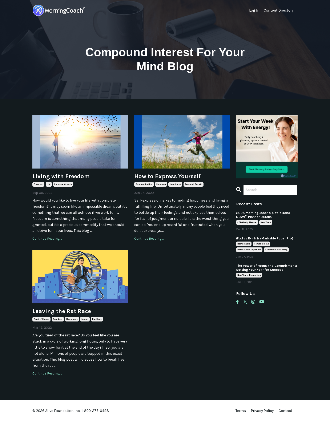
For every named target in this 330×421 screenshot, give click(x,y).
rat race (97, 319)
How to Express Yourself (167, 176)
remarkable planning (276, 249)
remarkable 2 (261, 244)
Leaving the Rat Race (61, 311)
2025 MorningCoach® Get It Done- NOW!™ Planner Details (263, 215)
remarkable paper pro (249, 249)
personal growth (63, 184)
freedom (38, 184)
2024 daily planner (247, 222)
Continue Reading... (47, 238)
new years (266, 222)
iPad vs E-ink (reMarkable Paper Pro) (264, 238)
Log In (254, 10)
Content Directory (278, 10)
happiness (175, 184)
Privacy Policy (262, 410)
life (49, 184)
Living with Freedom (61, 176)
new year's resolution (249, 275)
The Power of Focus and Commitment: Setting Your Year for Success (266, 268)
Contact (285, 410)
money (84, 319)
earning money (41, 319)
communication (144, 184)
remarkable (243, 244)
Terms (241, 410)
